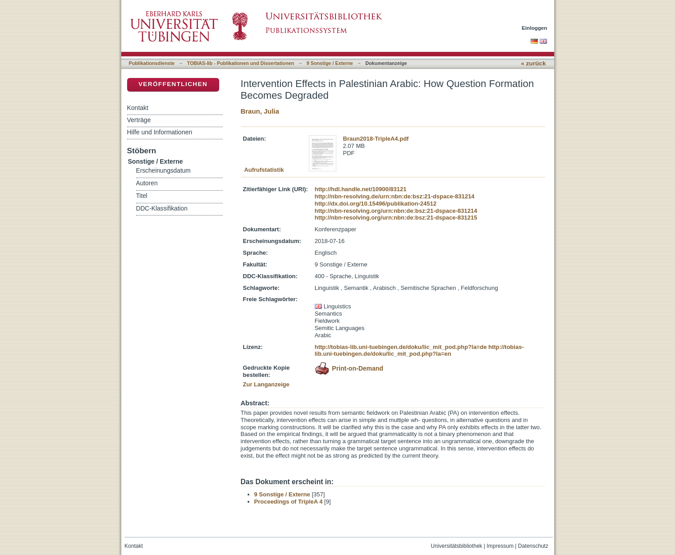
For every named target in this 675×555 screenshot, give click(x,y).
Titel (141, 196)
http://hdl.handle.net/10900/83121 (361, 189)
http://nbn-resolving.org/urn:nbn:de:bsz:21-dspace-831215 (396, 217)
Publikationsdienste (152, 63)
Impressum (500, 546)
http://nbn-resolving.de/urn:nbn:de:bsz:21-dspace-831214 (395, 196)
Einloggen (534, 28)
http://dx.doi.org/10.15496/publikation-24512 (375, 203)
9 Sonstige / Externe (330, 63)
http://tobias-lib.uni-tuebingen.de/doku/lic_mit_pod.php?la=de (401, 347)
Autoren (147, 183)
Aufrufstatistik (264, 169)
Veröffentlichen (172, 84)
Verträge (139, 120)
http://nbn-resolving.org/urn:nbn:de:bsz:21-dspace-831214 (396, 210)
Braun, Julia (260, 111)
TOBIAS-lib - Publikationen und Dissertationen (240, 63)
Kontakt (137, 107)
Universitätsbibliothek (456, 546)
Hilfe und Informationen (160, 132)
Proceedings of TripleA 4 (288, 501)
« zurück (533, 63)
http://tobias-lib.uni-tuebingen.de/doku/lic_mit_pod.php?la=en (419, 351)
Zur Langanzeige (266, 384)
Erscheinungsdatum (163, 170)
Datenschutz (533, 546)
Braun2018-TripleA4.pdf (376, 138)
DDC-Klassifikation (162, 208)
